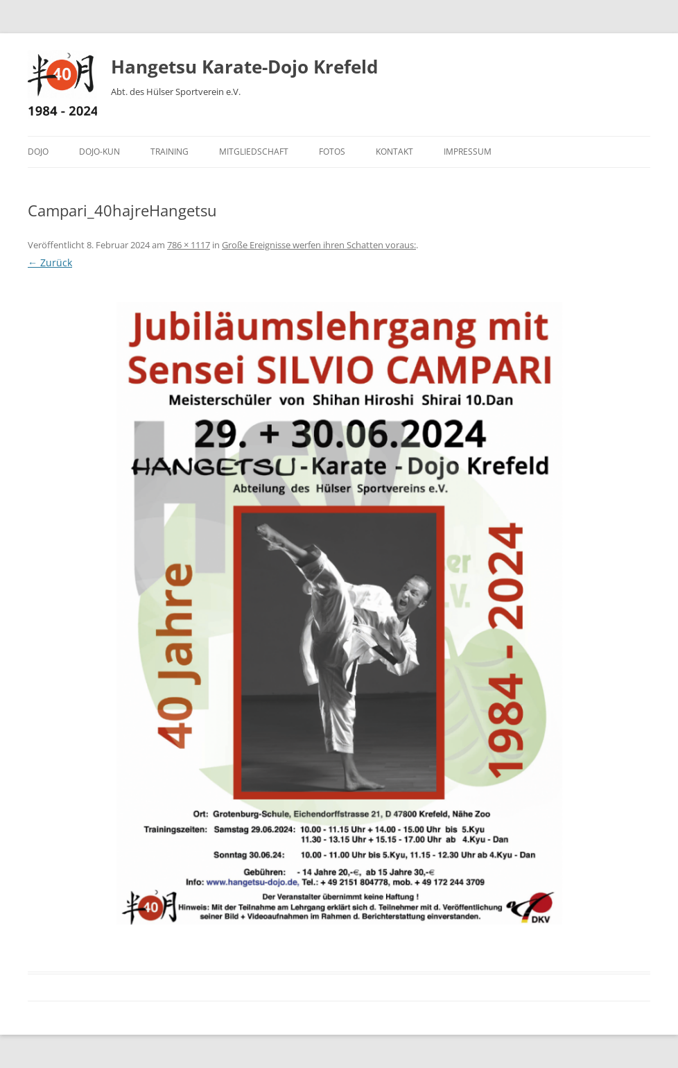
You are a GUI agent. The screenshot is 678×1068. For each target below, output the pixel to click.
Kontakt (394, 151)
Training (169, 151)
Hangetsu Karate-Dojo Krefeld (244, 66)
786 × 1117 (188, 245)
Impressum (468, 151)
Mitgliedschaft (253, 151)
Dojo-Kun (99, 151)
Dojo (38, 151)
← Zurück (50, 262)
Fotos (332, 151)
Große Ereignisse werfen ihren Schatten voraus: (319, 245)
